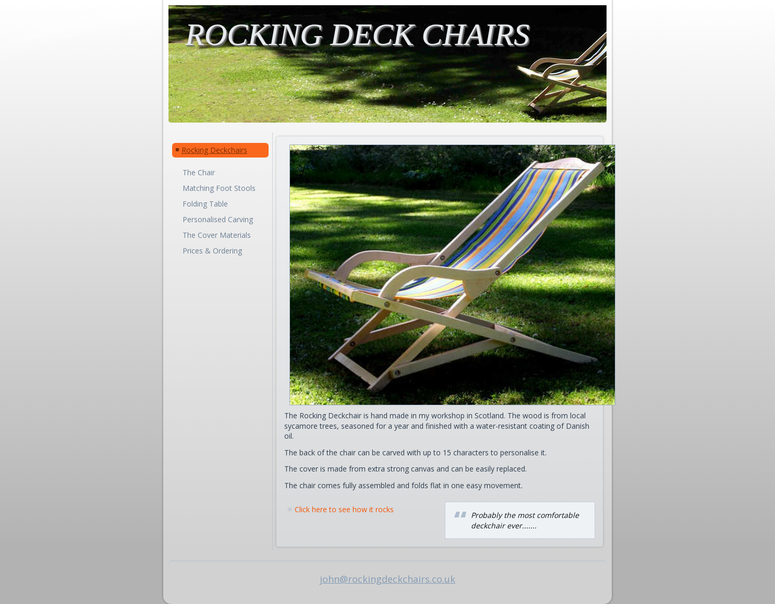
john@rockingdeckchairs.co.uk (387, 579)
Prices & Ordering (212, 251)
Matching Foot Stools (219, 188)
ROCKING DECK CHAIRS (357, 34)
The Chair (199, 172)
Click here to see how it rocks (344, 509)
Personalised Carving (218, 219)
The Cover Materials (217, 235)
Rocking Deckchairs (214, 150)
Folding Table (205, 204)
